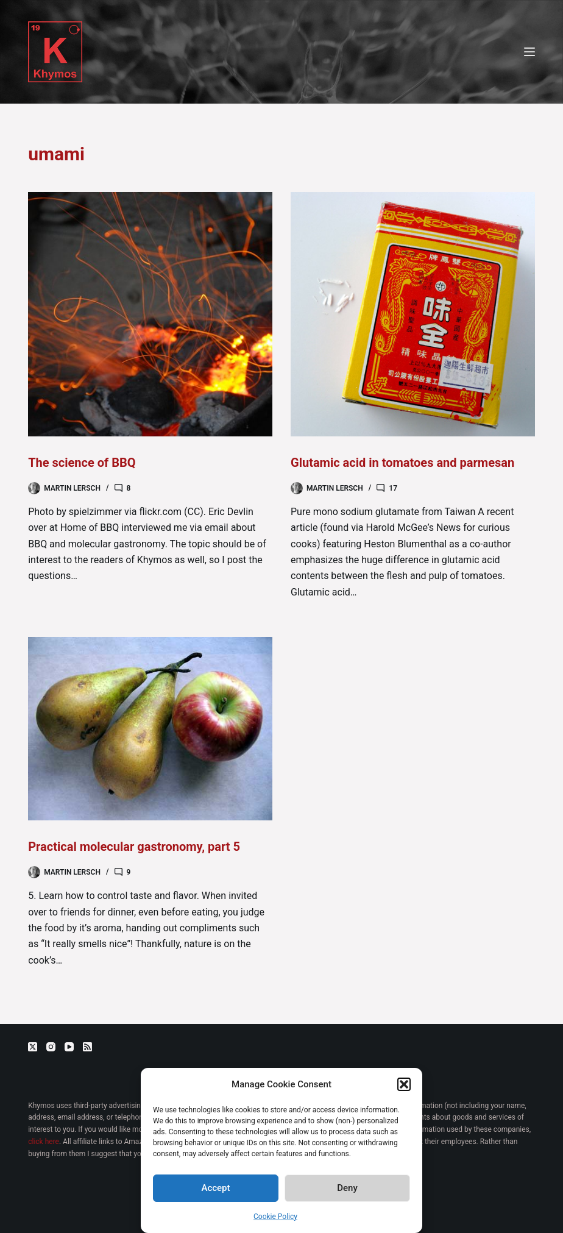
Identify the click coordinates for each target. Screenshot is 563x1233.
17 (393, 488)
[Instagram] (50, 1046)
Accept (215, 1187)
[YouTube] (69, 1046)
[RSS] (87, 1046)
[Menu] (529, 51)
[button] (404, 1084)
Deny (347, 1187)
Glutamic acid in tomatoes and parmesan (402, 462)
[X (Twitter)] (32, 1046)
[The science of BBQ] (150, 314)
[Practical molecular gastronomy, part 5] (150, 728)
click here (43, 1141)
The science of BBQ (81, 462)
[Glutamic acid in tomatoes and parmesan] (413, 314)
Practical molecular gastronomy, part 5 (134, 846)
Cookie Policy (275, 1216)
